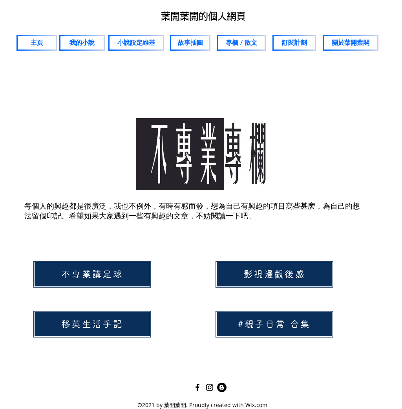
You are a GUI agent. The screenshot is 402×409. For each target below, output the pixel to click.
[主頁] (36, 43)
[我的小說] (82, 43)
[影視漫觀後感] (274, 274)
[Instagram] (209, 387)
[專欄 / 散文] (241, 43)
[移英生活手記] (92, 324)
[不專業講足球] (92, 274)
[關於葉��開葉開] (350, 43)
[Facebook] (197, 387)
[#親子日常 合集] (274, 324)
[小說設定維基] (136, 43)
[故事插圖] (190, 43)
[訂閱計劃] (294, 43)
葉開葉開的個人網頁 (203, 16)
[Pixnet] (222, 387)
